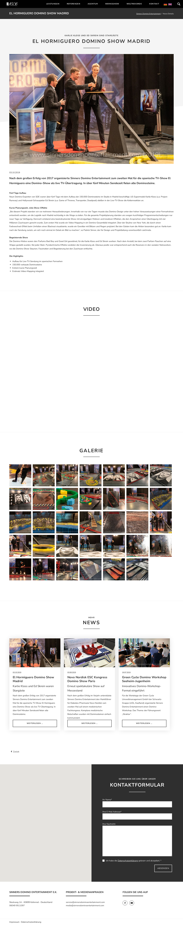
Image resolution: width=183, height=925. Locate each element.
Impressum (14, 922)
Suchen (179, 4)
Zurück (16, 751)
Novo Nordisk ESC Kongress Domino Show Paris (87, 679)
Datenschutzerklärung (128, 860)
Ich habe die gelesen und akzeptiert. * (131, 860)
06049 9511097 (17, 905)
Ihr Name (107, 799)
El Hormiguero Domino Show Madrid (33, 679)
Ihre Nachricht (108, 824)
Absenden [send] (163, 868)
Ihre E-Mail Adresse (111, 811)
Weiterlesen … (42, 724)
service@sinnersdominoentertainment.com (85, 902)
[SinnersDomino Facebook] (126, 903)
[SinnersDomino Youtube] (132, 903)
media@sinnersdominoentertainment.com (85, 905)
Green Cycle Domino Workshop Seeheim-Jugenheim (144, 679)
